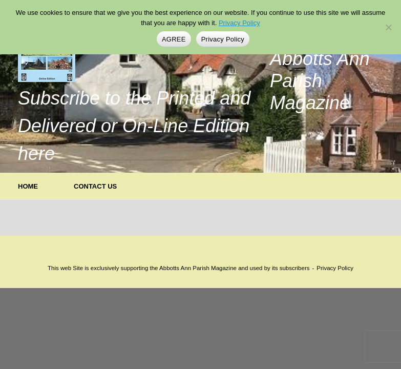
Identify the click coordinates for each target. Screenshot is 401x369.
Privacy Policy (334, 268)
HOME (28, 186)
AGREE (174, 39)
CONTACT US (95, 186)
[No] (388, 27)
